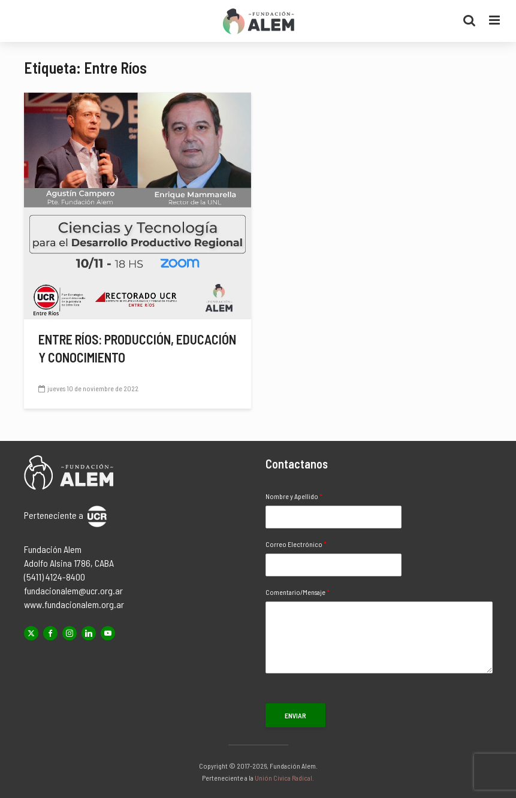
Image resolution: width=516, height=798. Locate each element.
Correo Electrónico (296, 544)
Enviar (295, 715)
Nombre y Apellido (293, 496)
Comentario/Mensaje (297, 592)
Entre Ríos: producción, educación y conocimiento (137, 348)
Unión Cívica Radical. (284, 777)
